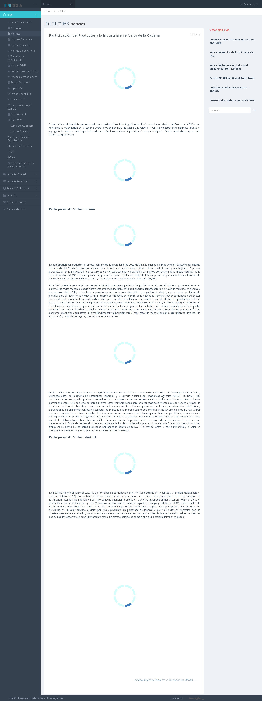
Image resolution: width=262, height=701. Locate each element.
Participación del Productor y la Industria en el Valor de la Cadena (104, 35)
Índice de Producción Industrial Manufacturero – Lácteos (229, 67)
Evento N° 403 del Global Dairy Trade (232, 78)
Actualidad (60, 11)
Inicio (47, 11)
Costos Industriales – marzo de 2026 (232, 100)
